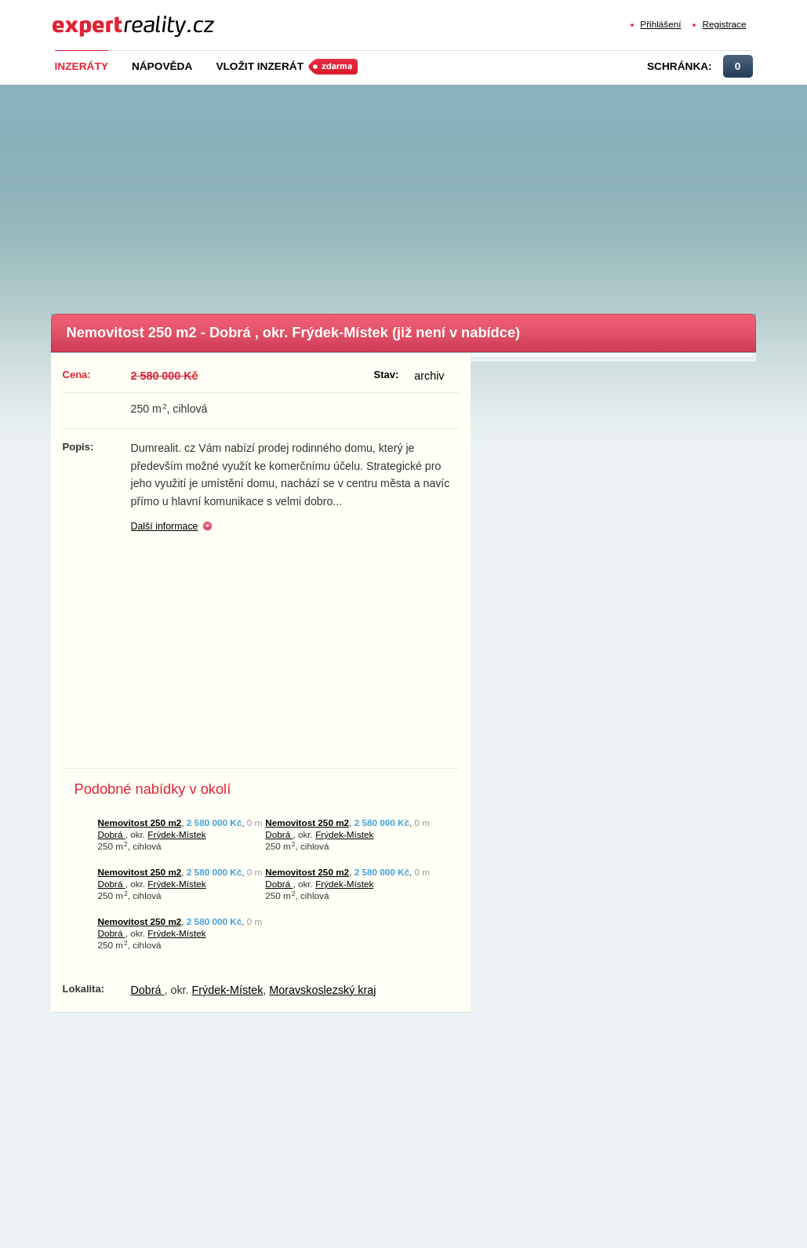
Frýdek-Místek (176, 834)
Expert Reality (81, 17)
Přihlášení (660, 24)
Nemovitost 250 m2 (140, 822)
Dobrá (111, 834)
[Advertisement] (428, 194)
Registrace (724, 24)
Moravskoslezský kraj (322, 990)
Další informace (164, 526)
